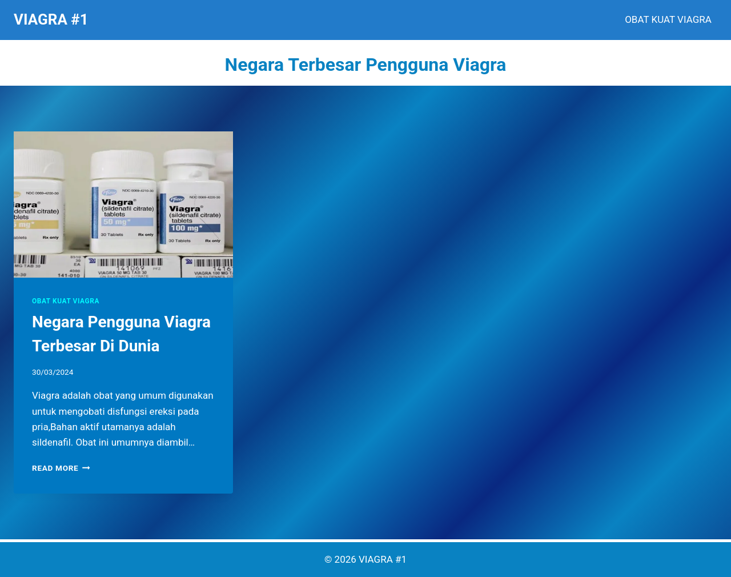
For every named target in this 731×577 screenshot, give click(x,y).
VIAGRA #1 (383, 559)
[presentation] (123, 204)
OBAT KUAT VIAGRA (668, 19)
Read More (61, 467)
